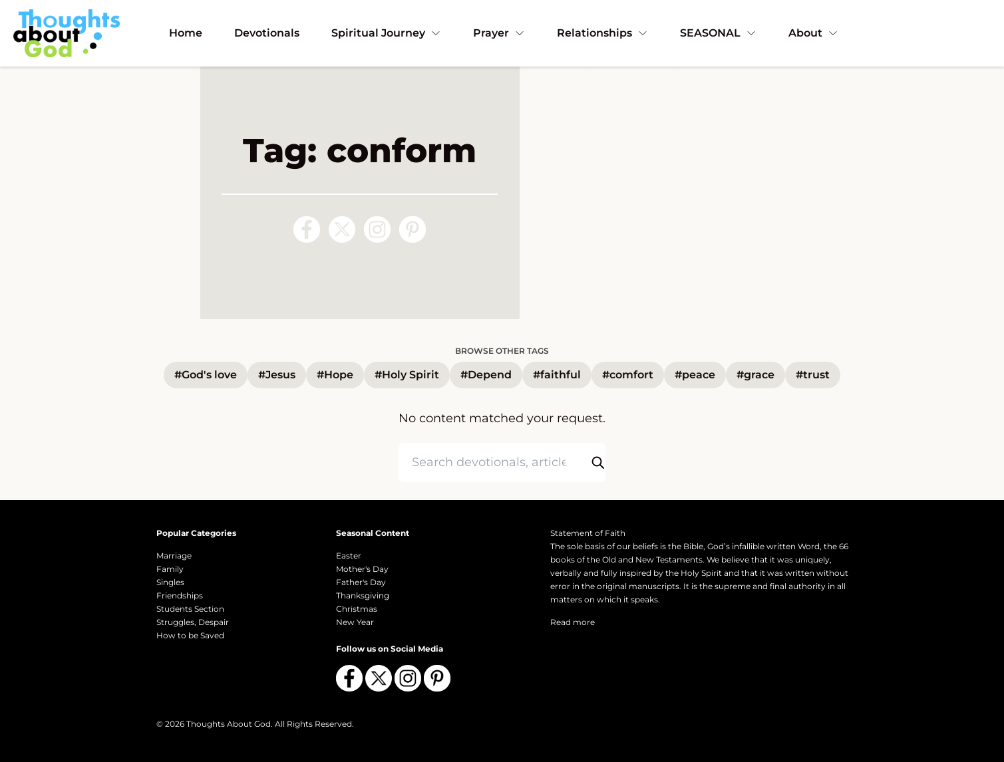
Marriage (174, 556)
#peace (695, 374)
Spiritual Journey (386, 33)
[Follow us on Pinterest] (412, 229)
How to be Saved (190, 635)
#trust (813, 374)
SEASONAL (718, 33)
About (813, 33)
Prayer (499, 33)
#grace (755, 374)
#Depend (486, 374)
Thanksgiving (362, 595)
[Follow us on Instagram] (377, 229)
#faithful (557, 374)
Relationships (602, 33)
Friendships (179, 595)
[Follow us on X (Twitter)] (342, 229)
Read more (572, 622)
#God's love (205, 374)
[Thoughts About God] (66, 33)
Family (170, 569)
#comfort (627, 374)
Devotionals (266, 33)
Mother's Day (362, 569)
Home (185, 33)
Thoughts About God (228, 724)
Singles (170, 582)
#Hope (335, 374)
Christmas (356, 609)
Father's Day (361, 582)
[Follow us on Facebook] (306, 229)
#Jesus (276, 374)
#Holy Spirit (407, 374)
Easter (348, 556)
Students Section (190, 609)
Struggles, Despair (192, 622)
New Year (355, 622)
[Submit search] (597, 462)
